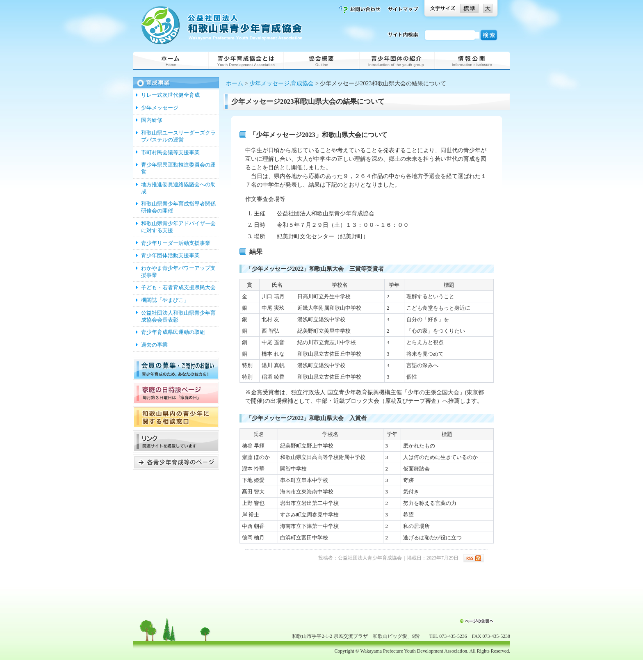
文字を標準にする (469, 8)
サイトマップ (403, 9)
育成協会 (302, 83)
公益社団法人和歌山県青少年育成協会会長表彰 (178, 316)
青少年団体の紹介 (397, 60)
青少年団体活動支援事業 (170, 255)
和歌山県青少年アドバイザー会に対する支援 (178, 227)
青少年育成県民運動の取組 (173, 332)
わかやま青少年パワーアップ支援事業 (178, 271)
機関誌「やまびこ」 (165, 300)
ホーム (170, 60)
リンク (176, 441)
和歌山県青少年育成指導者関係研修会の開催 (178, 207)
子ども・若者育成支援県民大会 (178, 287)
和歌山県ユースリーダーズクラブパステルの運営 (178, 136)
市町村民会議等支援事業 (170, 152)
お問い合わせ (359, 9)
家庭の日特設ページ (176, 393)
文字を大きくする (488, 8)
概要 (321, 60)
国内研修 (151, 120)
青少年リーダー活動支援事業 (175, 243)
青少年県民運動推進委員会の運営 (178, 168)
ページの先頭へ (477, 621)
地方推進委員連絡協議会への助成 (178, 188)
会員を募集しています (176, 369)
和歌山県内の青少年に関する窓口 (176, 417)
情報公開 (472, 60)
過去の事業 (154, 345)
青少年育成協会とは (246, 60)
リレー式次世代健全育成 (170, 95)
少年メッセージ (269, 83)
